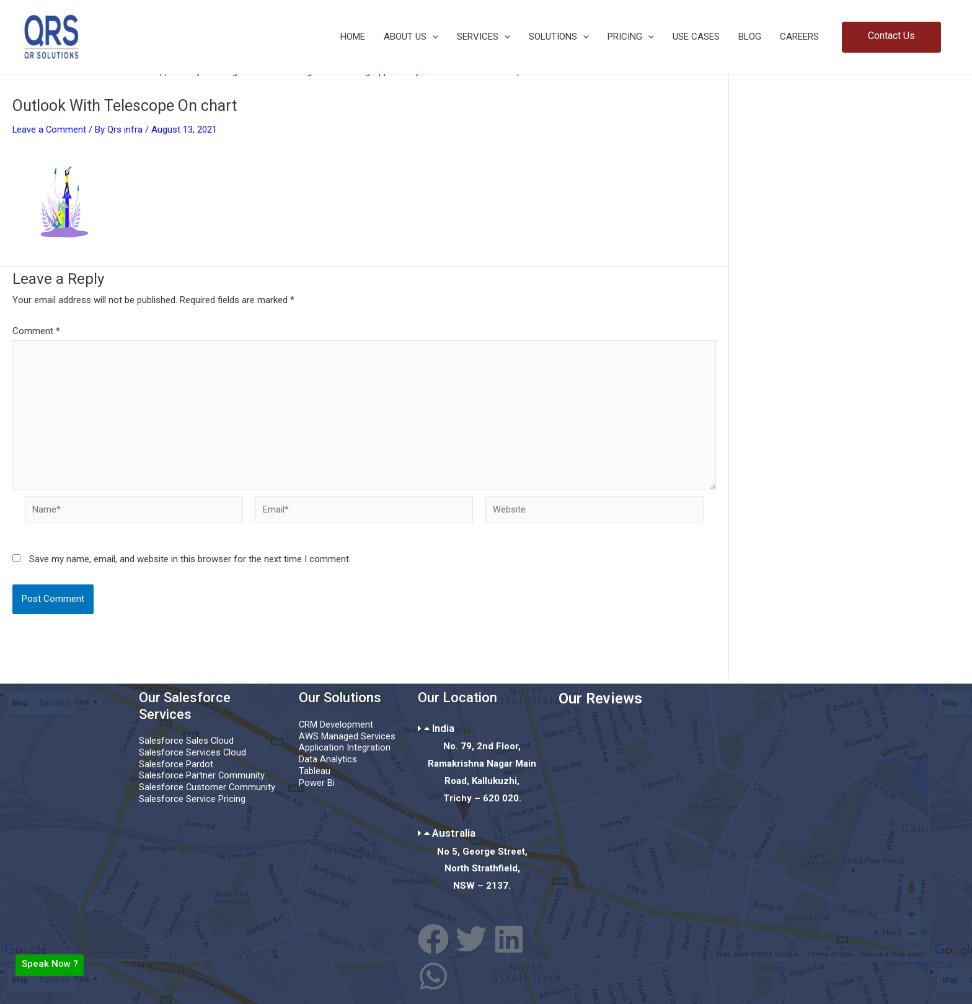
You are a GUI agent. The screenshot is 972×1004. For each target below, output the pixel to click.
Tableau (314, 771)
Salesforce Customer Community (207, 787)
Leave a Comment (49, 129)
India (443, 728)
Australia (453, 833)
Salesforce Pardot (176, 764)
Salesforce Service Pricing (192, 798)
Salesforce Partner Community (202, 776)
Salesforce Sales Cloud (186, 741)
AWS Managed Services (347, 736)
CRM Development (336, 724)
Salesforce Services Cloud (193, 752)
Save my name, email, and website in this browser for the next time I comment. (190, 562)
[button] (891, 37)
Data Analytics (328, 759)
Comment (36, 331)
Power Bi (317, 782)
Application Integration (345, 748)
